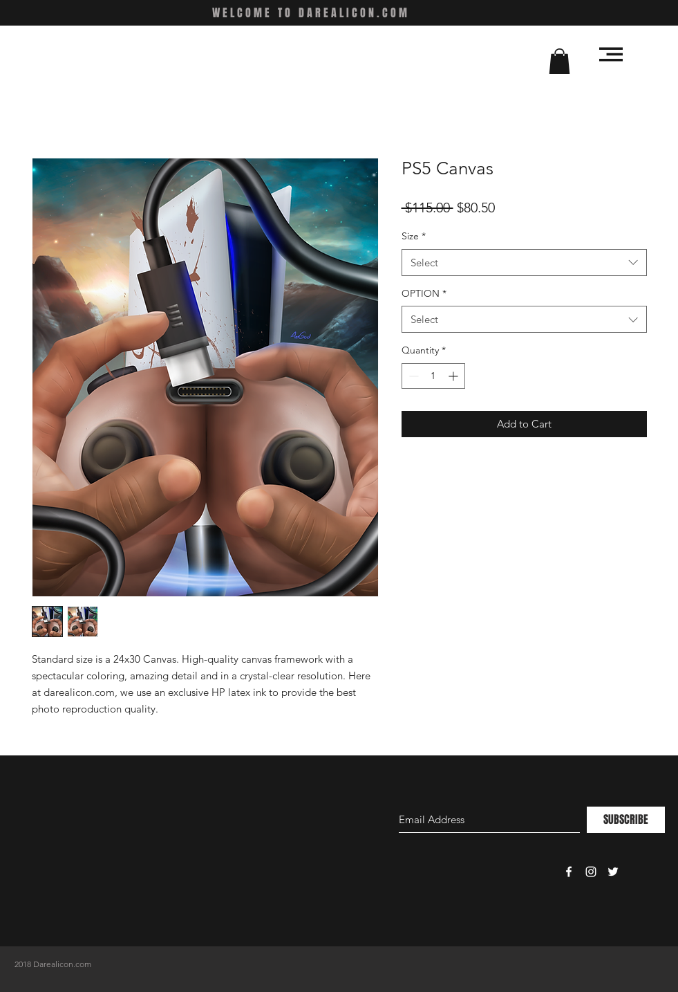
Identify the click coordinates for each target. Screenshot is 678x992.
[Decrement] (412, 376)
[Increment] (454, 376)
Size (414, 236)
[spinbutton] (433, 376)
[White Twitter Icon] (613, 872)
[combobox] (524, 262)
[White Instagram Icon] (591, 872)
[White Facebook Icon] (569, 872)
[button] (559, 61)
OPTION (424, 293)
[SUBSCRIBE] (626, 820)
